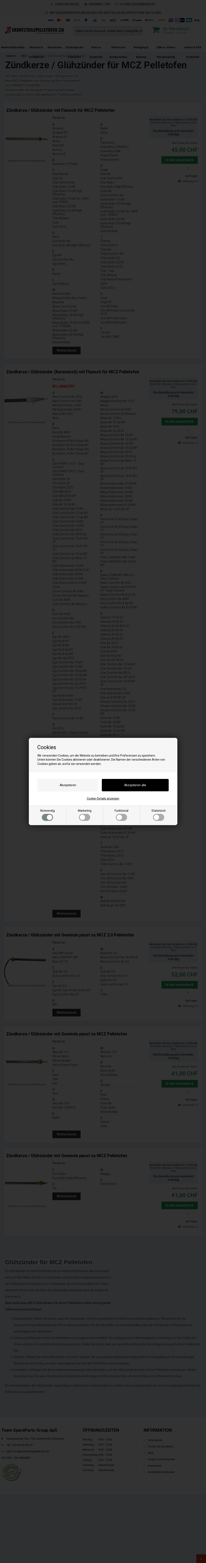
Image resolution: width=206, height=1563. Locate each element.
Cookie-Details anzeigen (103, 798)
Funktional (121, 815)
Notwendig (47, 815)
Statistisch (158, 815)
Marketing (84, 815)
